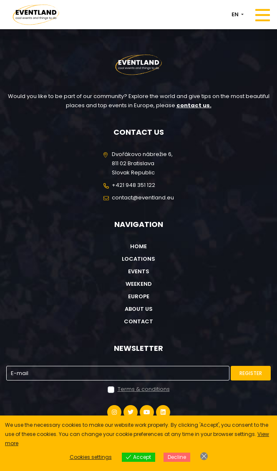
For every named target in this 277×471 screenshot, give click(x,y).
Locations (138, 259)
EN (236, 14)
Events (138, 271)
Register (250, 373)
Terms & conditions (144, 389)
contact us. (194, 105)
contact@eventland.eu (143, 197)
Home (138, 246)
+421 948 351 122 (133, 185)
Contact (138, 321)
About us (139, 309)
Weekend (139, 284)
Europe (138, 296)
